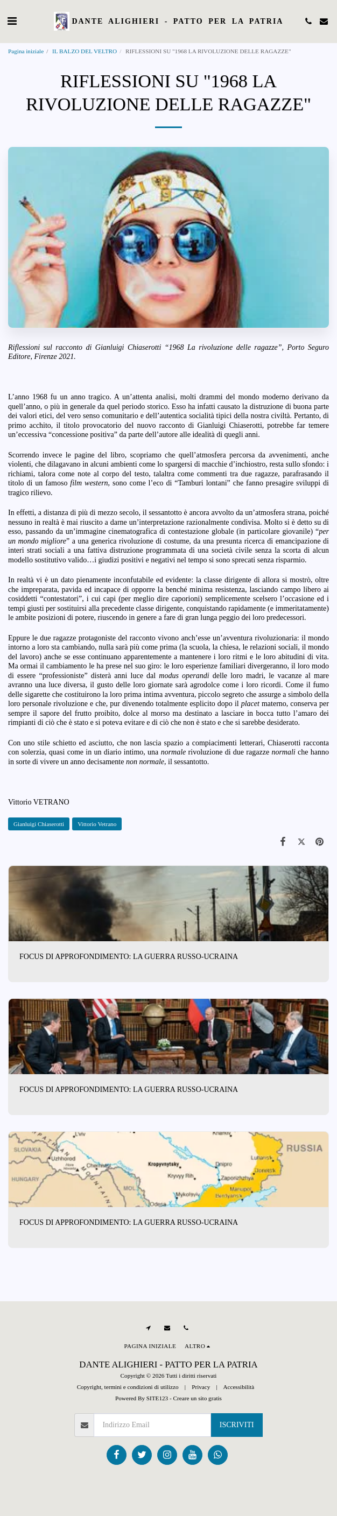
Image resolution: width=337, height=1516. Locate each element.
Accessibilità (238, 1387)
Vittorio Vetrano (97, 824)
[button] (12, 21)
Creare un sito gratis (197, 1398)
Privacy (201, 1387)
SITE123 (157, 1398)
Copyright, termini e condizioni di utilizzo (128, 1387)
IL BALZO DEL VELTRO (84, 51)
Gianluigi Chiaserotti (38, 824)
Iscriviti (237, 1425)
